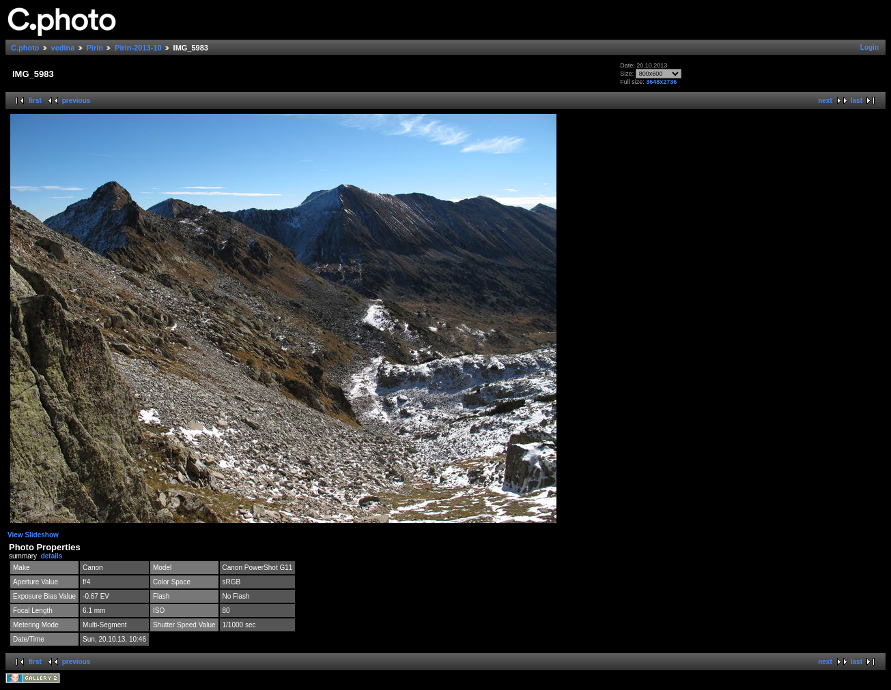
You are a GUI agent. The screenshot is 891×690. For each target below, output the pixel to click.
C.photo (25, 48)
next (825, 100)
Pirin (95, 48)
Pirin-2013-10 (138, 48)
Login (869, 47)
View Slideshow (33, 535)
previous (76, 100)
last (856, 100)
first (35, 100)
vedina (63, 48)
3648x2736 (661, 81)
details (52, 556)
